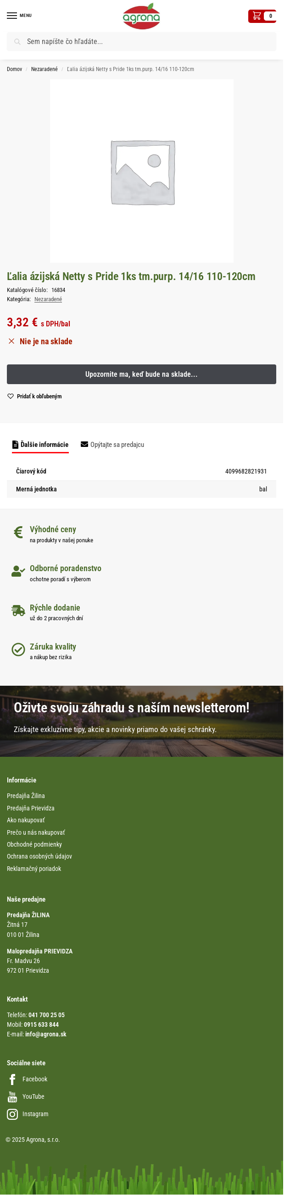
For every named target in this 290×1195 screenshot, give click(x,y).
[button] (262, 16)
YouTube (26, 1096)
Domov (14, 69)
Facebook (27, 1079)
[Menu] (20, 16)
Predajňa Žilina (26, 795)
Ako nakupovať (26, 820)
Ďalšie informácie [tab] (44, 445)
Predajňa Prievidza (31, 808)
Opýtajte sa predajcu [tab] (117, 445)
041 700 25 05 (46, 1015)
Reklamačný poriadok (34, 868)
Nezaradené (44, 69)
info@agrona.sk (46, 1034)
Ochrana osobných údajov (39, 856)
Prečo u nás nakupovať (36, 832)
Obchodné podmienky (34, 844)
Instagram (28, 1114)
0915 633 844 (41, 1024)
